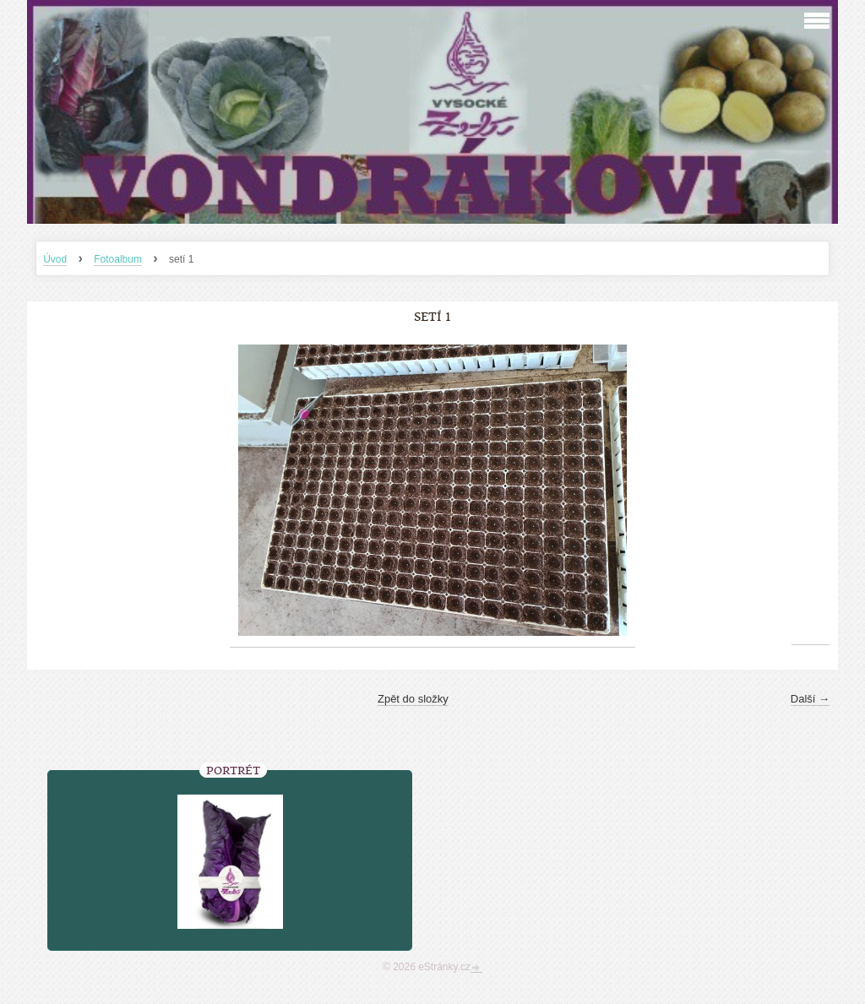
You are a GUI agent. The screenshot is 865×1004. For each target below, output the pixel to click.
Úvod (55, 259)
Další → (810, 698)
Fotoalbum (118, 259)
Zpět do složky (413, 698)
